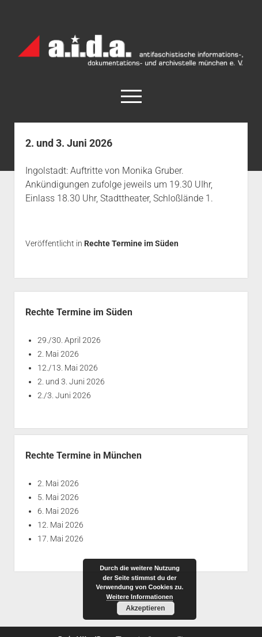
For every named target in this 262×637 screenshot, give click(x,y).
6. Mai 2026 (58, 511)
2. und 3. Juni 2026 (71, 381)
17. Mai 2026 (60, 538)
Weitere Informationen (140, 596)
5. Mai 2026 (58, 497)
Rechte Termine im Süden (131, 243)
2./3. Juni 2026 (64, 395)
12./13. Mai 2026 (67, 367)
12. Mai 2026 (60, 524)
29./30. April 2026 (69, 340)
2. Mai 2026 (58, 353)
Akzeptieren (145, 608)
